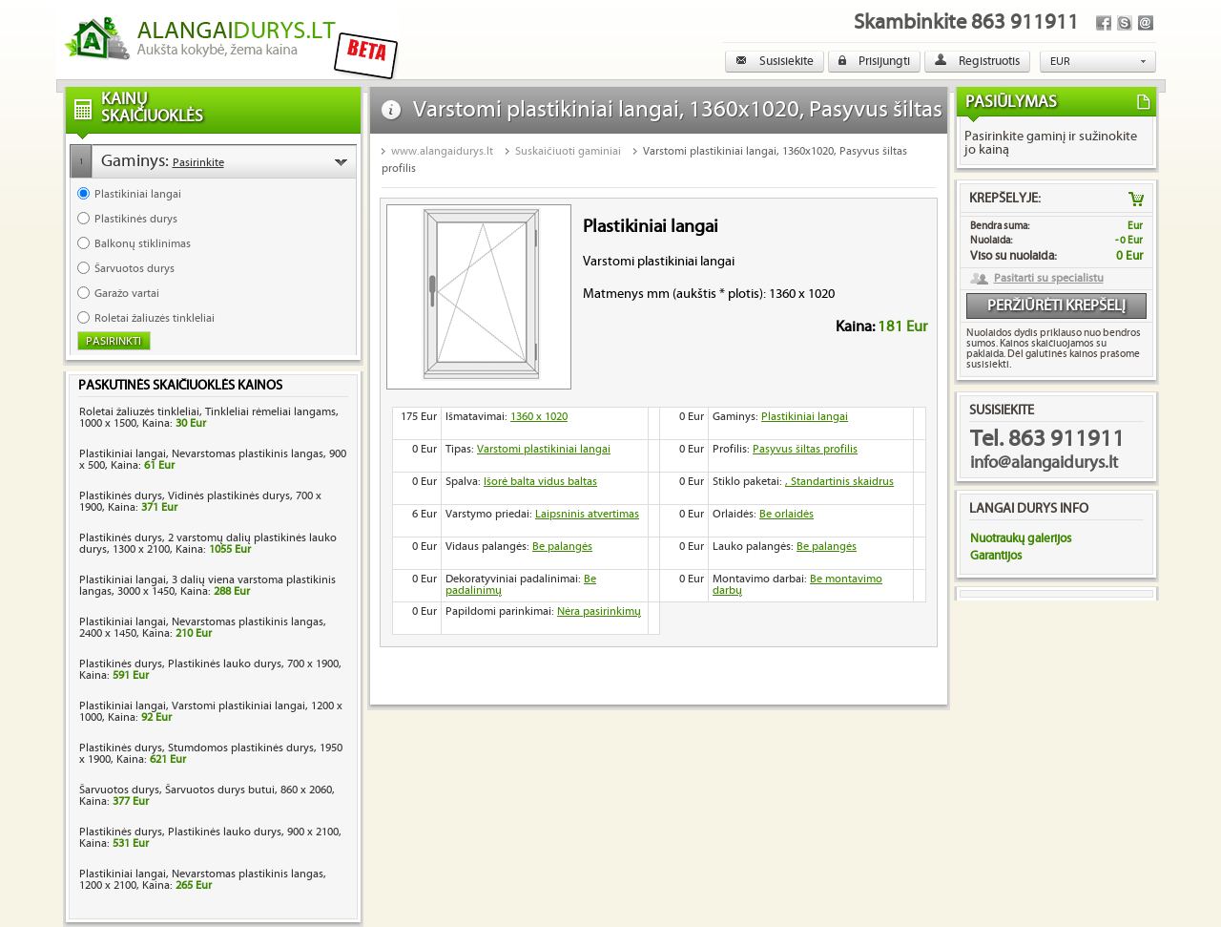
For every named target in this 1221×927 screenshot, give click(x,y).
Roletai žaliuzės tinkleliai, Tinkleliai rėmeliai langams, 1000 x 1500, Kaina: (209, 418)
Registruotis (977, 61)
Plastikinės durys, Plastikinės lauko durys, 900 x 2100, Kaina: (210, 838)
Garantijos (996, 555)
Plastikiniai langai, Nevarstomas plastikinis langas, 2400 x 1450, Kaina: (202, 628)
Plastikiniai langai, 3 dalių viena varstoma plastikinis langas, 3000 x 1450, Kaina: (207, 586)
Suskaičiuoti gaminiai (568, 151)
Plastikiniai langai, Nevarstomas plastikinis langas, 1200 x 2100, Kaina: (202, 880)
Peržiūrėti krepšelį (1056, 306)
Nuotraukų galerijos (1020, 538)
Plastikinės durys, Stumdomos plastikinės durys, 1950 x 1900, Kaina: (210, 754)
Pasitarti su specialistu (1049, 278)
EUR (1060, 61)
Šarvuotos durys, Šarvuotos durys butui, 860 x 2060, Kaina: (207, 796)
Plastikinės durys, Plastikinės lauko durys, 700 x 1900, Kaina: (210, 670)
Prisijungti (874, 61)
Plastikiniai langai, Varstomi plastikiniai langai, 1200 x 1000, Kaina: (210, 712)
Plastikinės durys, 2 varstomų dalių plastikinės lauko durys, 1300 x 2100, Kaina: (208, 544)
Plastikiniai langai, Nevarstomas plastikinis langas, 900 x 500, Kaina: (212, 460)
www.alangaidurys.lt (442, 151)
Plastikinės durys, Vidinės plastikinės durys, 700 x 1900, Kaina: (200, 502)
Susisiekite (774, 61)
